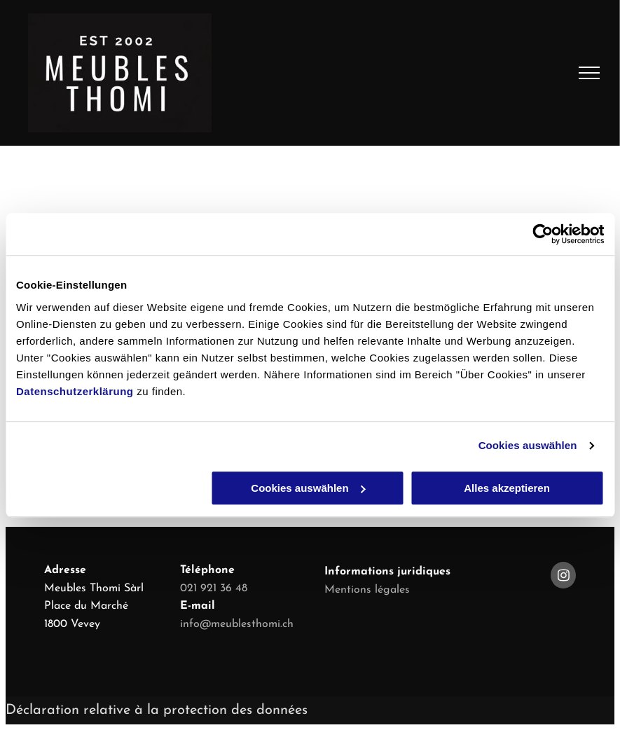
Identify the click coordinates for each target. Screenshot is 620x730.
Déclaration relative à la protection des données (157, 710)
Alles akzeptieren (507, 488)
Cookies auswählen (527, 445)
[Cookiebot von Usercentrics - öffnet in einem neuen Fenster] (542, 234)
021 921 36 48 (213, 588)
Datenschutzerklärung (75, 391)
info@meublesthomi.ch (237, 624)
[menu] (589, 73)
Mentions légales (367, 589)
